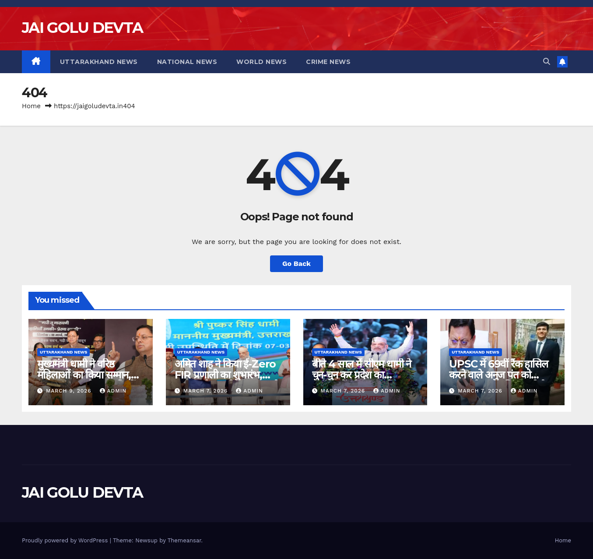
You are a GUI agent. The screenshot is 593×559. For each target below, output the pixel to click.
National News (187, 62)
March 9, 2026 (70, 391)
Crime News (328, 62)
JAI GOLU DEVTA (82, 27)
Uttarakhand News (99, 62)
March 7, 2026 (206, 391)
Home (31, 106)
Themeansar (184, 540)
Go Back (296, 263)
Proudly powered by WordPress (66, 540)
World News (261, 62)
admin (113, 391)
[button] (546, 61)
